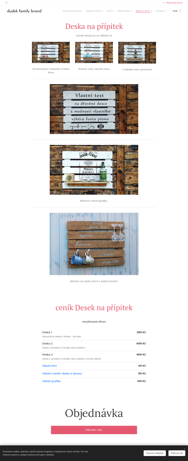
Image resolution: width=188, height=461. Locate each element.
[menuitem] (75, 11)
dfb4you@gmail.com (174, 2)
